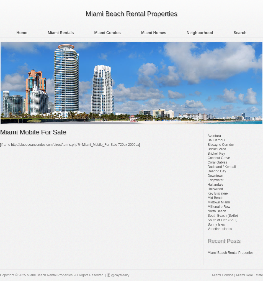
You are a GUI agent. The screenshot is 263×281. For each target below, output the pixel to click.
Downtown (215, 176)
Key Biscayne (218, 193)
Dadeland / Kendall (222, 167)
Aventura (214, 136)
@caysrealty (118, 275)
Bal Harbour (216, 140)
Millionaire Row (219, 207)
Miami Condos (107, 32)
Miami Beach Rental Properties (131, 13)
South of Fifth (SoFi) (222, 220)
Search (240, 32)
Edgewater (215, 180)
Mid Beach (215, 198)
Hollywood (215, 189)
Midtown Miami (219, 202)
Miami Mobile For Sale (33, 132)
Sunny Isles (216, 224)
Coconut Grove (219, 158)
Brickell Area (217, 149)
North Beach (217, 211)
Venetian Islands (220, 229)
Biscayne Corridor (221, 145)
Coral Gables (217, 162)
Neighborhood (200, 32)
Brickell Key (216, 153)
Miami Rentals (61, 32)
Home (22, 32)
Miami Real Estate (249, 275)
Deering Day (217, 171)
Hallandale (215, 185)
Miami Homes (153, 32)
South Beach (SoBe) (223, 216)
